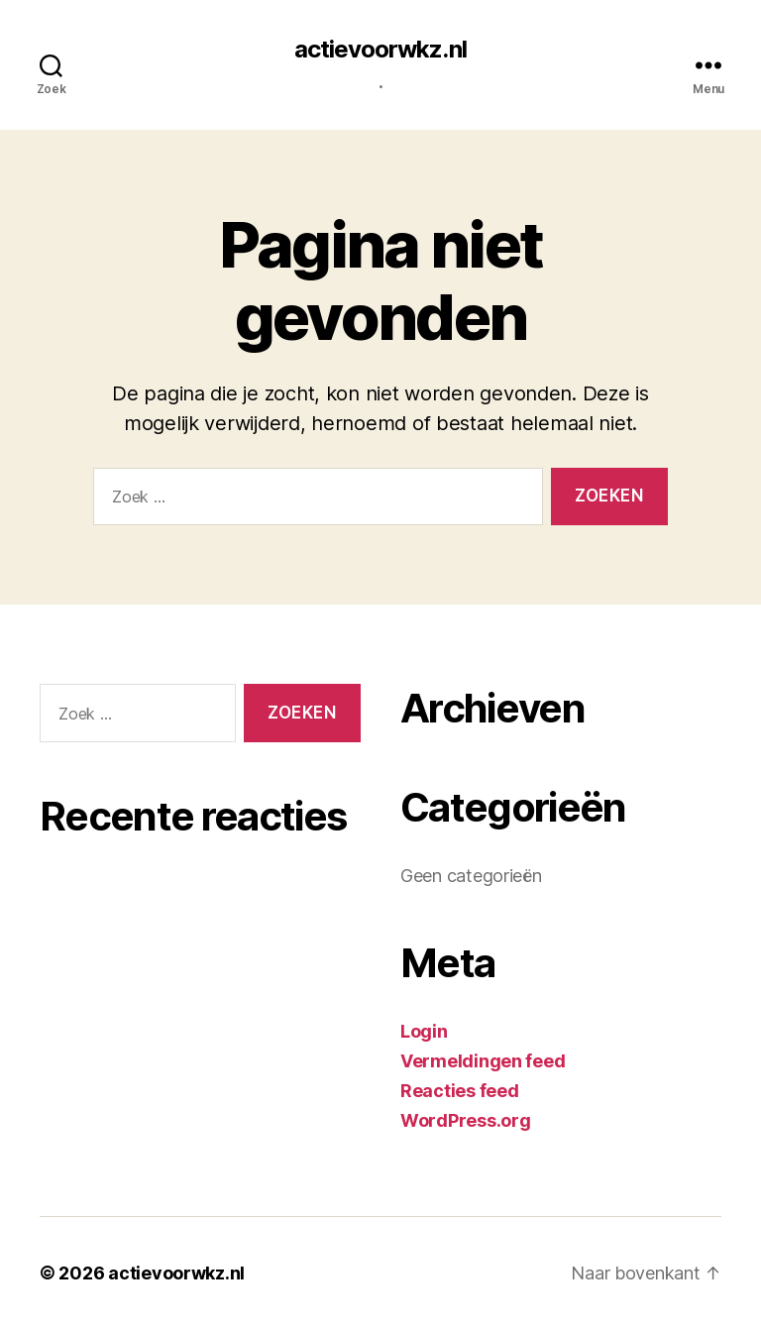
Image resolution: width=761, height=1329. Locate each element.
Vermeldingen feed (482, 1061)
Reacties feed (459, 1090)
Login (424, 1031)
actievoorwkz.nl (380, 49)
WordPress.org (465, 1120)
